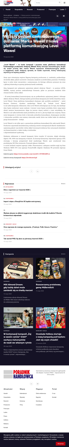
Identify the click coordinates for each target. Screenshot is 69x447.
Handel (8, 9)
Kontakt (6, 427)
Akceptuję (61, 443)
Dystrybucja (39, 401)
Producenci (40, 9)
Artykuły (16, 15)
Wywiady (22, 397)
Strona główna (8, 15)
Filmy (21, 405)
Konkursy (22, 401)
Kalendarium (23, 393)
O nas (53, 393)
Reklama (6, 423)
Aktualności (9, 187)
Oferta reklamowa (41, 393)
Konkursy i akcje (11, 224)
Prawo (5, 416)
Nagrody (38, 397)
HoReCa (6, 420)
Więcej (63, 183)
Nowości (30, 9)
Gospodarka (19, 9)
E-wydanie (39, 405)
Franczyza (52, 9)
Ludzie (62, 9)
